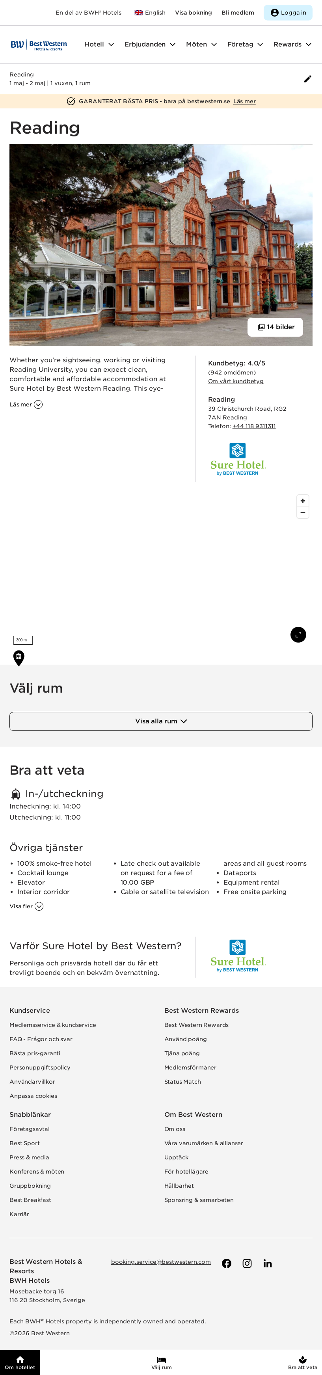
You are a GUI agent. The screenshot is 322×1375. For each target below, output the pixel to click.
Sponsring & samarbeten (199, 1200)
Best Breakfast (30, 1200)
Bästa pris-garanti (34, 1053)
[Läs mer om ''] (26, 404)
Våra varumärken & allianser (204, 1143)
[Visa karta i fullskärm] (298, 635)
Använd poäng (185, 1039)
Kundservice (29, 1010)
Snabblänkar (30, 1114)
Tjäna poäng (182, 1053)
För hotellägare (186, 1171)
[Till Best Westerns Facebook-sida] (226, 1263)
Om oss (174, 1129)
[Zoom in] (303, 501)
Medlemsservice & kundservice (52, 1025)
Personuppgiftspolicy (40, 1067)
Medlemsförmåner (190, 1067)
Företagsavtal (29, 1129)
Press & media (29, 1157)
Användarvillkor (32, 1082)
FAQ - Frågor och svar (41, 1039)
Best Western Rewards (201, 1010)
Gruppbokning (30, 1186)
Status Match (182, 1082)
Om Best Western (193, 1114)
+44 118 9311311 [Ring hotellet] (254, 426)
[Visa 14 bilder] (275, 327)
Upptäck (176, 1157)
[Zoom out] (303, 512)
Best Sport (24, 1143)
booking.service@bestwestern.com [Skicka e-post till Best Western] (161, 1262)
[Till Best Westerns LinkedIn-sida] (267, 1263)
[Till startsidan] (39, 44)
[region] (161, 570)
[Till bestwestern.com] (150, 12)
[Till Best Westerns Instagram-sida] (246, 1263)
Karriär (19, 1214)
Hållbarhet (179, 1186)
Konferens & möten (36, 1171)
